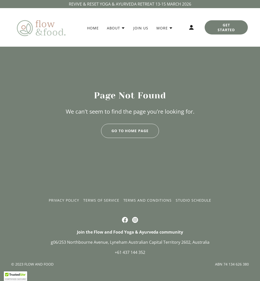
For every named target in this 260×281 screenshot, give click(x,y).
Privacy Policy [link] (64, 200)
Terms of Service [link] (101, 200)
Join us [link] (140, 28)
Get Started (226, 27)
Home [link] (93, 28)
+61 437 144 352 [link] (130, 252)
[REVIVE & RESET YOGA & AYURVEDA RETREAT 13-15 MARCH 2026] (130, 4)
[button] (116, 28)
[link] (41, 27)
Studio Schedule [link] (193, 200)
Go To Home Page (130, 130)
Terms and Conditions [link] (147, 200)
